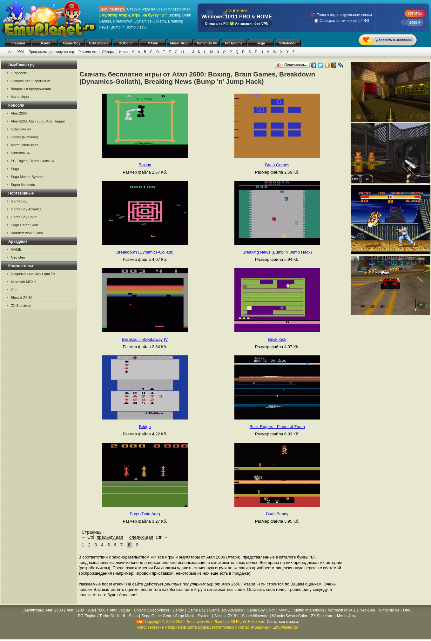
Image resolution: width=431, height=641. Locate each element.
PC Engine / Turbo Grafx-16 (32, 161)
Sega (261, 43)
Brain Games (277, 164)
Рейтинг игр (88, 52)
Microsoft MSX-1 (24, 282)
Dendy (44, 43)
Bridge (145, 426)
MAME (152, 43)
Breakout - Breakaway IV (145, 339)
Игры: (123, 52)
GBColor (125, 43)
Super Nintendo (23, 185)
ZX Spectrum (21, 305)
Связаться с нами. (282, 621)
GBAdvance (99, 43)
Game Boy (71, 43)
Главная (18, 43)
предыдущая (110, 537)
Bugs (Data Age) (145, 514)
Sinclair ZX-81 (22, 298)
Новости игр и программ (30, 81)
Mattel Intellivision (24, 145)
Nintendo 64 (207, 43)
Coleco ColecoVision (151, 610)
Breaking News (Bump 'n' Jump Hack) (277, 252)
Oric (14, 290)
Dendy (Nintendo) (24, 137)
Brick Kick (277, 339)
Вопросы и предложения (31, 89)
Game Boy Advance (26, 209)
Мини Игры (180, 43)
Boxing (144, 164)
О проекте (19, 73)
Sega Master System (27, 177)
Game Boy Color (24, 217)
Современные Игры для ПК (33, 274)
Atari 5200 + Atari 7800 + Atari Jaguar (98, 610)
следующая (141, 537)
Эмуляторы (33, 610)
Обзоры (108, 52)
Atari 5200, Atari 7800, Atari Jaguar (38, 121)
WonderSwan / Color (27, 233)
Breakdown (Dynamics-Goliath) (144, 252)
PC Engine (233, 43)
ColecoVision (21, 129)
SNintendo (288, 43)
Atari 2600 (16, 52)
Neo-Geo (18, 257)
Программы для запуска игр (51, 52)
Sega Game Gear (24, 225)
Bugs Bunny (277, 514)
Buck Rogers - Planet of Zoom (277, 426)
